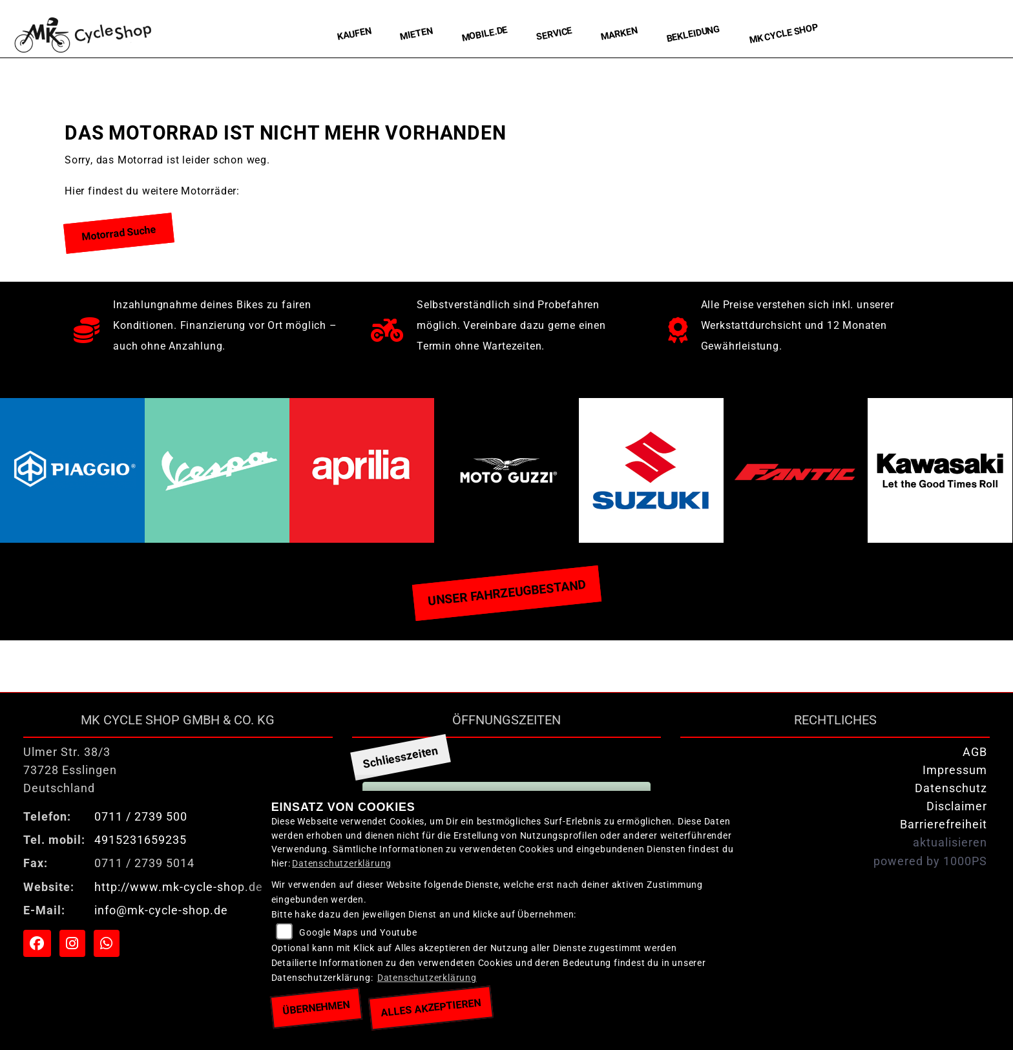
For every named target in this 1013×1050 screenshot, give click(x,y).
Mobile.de (484, 33)
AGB (975, 752)
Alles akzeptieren (431, 1007)
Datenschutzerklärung (342, 863)
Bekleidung (694, 34)
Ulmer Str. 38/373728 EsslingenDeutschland (70, 770)
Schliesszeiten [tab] (400, 757)
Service (554, 34)
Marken (619, 34)
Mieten (416, 33)
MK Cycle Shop (784, 34)
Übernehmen (316, 1007)
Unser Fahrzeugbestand (506, 592)
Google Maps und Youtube (358, 932)
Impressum (955, 770)
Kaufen (354, 34)
